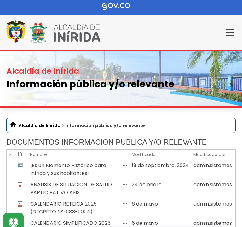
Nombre (38, 155)
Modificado (144, 155)
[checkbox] (10, 169)
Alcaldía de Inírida (39, 125)
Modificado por (209, 155)
